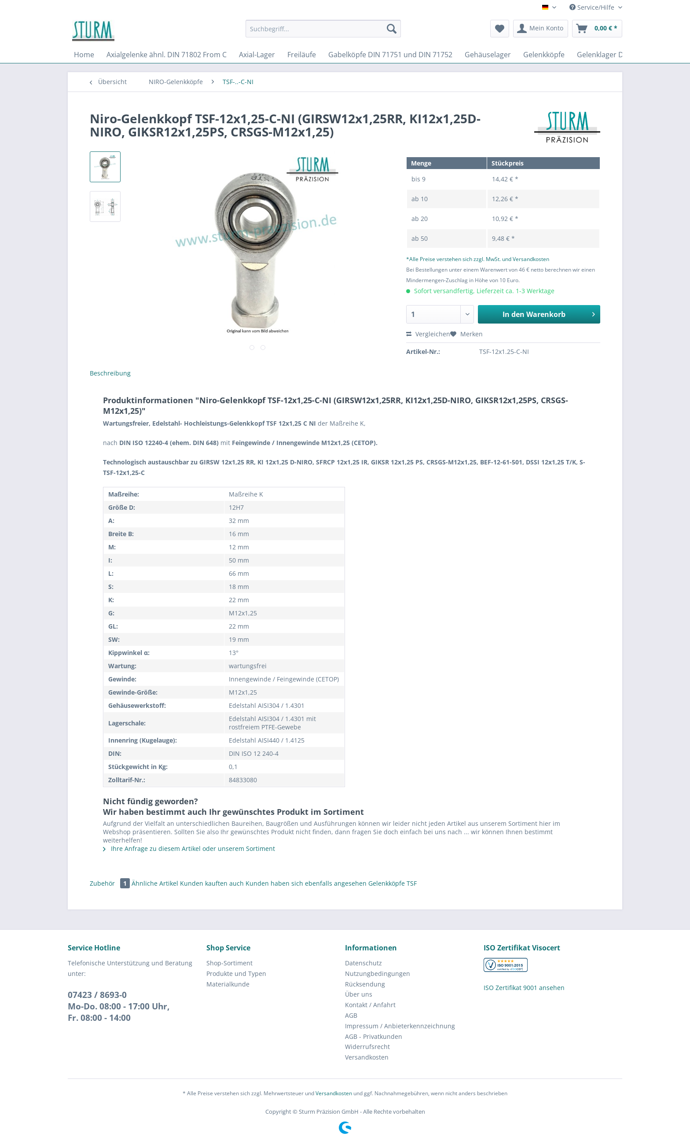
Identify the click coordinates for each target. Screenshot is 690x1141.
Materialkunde (228, 984)
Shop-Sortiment (229, 963)
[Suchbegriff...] (323, 28)
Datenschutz (363, 963)
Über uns (358, 994)
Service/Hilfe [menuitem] (592, 7)
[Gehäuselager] (488, 54)
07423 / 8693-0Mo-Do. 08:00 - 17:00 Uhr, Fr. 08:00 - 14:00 (118, 1006)
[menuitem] (323, 33)
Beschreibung (110, 373)
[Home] (84, 54)
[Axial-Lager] (257, 54)
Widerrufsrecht (367, 1046)
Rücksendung (365, 984)
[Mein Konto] (540, 28)
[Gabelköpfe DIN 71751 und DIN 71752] (390, 54)
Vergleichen (428, 334)
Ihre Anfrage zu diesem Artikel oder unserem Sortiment (189, 848)
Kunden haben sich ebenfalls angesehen (306, 883)
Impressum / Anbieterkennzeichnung (400, 1026)
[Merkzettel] (499, 28)
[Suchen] (391, 28)
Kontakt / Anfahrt (370, 1005)
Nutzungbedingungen (377, 973)
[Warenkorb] (597, 28)
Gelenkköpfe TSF (392, 883)
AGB (351, 1015)
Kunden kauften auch (212, 883)
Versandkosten (367, 1057)
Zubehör (111, 883)
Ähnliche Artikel (155, 883)
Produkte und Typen (236, 973)
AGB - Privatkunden (373, 1036)
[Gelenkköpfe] (544, 54)
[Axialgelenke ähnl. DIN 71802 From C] (166, 54)
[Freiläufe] (301, 54)
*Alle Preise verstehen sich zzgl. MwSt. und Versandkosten (477, 259)
